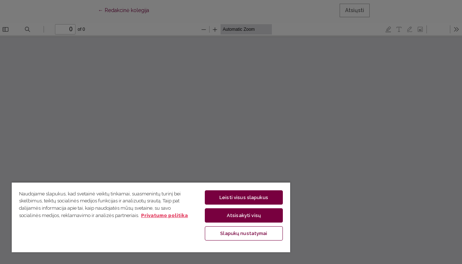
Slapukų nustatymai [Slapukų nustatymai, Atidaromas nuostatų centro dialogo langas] (234, 233)
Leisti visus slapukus (235, 197)
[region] (146, 217)
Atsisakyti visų (235, 215)
